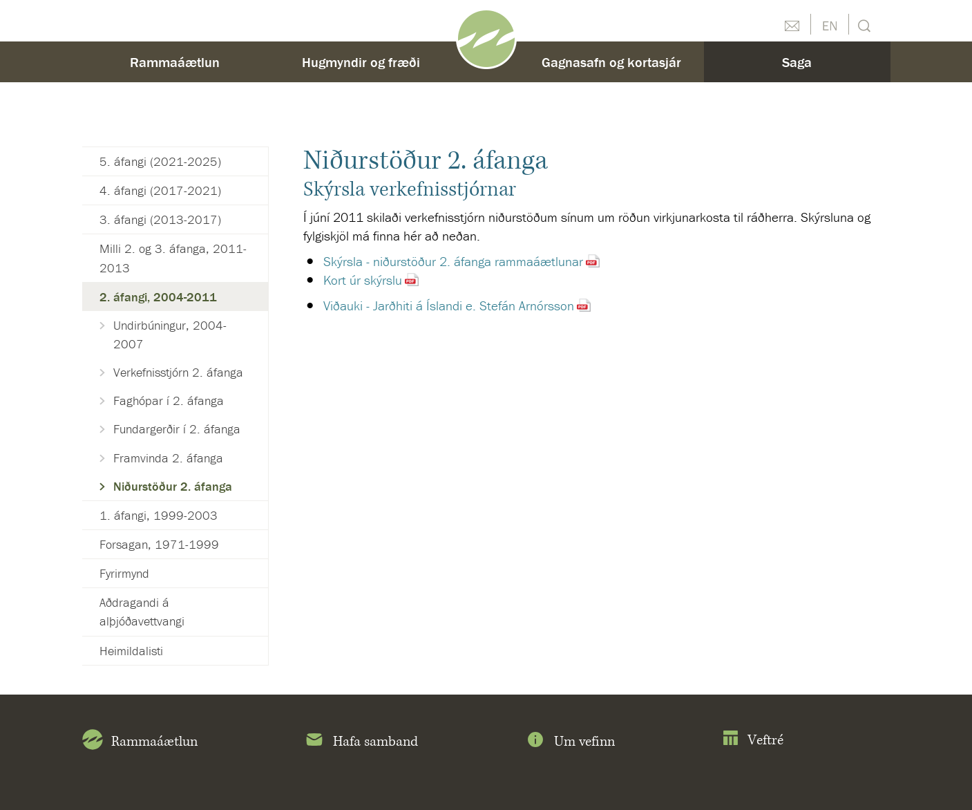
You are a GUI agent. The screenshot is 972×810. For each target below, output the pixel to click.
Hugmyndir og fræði (361, 61)
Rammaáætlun (175, 61)
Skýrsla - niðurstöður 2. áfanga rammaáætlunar (453, 261)
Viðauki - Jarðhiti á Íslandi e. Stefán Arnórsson (448, 305)
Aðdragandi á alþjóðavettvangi (141, 611)
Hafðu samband (791, 24)
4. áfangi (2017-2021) (160, 190)
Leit (862, 24)
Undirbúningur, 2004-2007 (170, 334)
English (829, 24)
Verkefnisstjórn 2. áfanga (178, 372)
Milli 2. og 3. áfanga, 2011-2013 (173, 258)
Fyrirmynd (124, 573)
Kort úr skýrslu (362, 280)
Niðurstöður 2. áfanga (172, 486)
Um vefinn (570, 742)
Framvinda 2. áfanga (168, 458)
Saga (797, 61)
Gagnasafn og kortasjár (611, 61)
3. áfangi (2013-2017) (160, 219)
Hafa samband (361, 742)
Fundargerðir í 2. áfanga (176, 429)
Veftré (752, 740)
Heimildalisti (131, 651)
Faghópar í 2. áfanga (168, 400)
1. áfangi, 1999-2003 (158, 515)
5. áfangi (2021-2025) (160, 161)
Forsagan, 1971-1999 (159, 544)
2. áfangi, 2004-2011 (158, 297)
